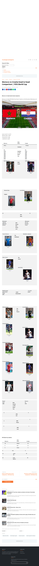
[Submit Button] (27, 563)
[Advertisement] (19, 7)
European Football (7, 72)
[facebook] (29, 59)
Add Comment (8, 481)
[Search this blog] (8, 65)
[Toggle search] (34, 60)
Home (5, 70)
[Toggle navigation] (36, 60)
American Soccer (7, 71)
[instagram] (30, 59)
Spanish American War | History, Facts (14, 507)
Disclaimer (22, 551)
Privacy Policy (22, 553)
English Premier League (10, 521)
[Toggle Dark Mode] (32, 60)
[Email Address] (18, 563)
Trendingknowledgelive (8, 59)
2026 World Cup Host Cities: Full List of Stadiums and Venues (17, 522)
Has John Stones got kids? (11, 500)
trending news (9, 506)
